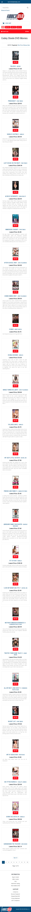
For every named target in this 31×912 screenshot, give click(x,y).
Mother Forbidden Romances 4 (15, 623)
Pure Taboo (20, 101)
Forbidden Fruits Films (15, 624)
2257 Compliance (15, 900)
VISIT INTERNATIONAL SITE (14, 2)
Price (21, 45)
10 (27, 862)
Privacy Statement (15, 898)
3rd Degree (24, 844)
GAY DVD (8, 27)
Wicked (19, 66)
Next (15, 857)
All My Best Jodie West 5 (12, 688)
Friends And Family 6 (11, 491)
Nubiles (22, 134)
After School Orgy (10, 263)
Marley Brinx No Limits (11, 390)
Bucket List (12, 721)
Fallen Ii (13, 66)
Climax (11, 329)
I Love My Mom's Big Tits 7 (12, 588)
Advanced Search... (5, 10)
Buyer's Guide (15, 877)
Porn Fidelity (22, 196)
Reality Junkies (22, 782)
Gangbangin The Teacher (12, 844)
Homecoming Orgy (10, 296)
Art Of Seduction (12, 754)
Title (19, 45)
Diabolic (22, 817)
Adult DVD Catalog (15, 883)
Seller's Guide (15, 879)
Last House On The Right (12, 163)
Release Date (27, 45)
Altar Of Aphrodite (11, 196)
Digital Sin (23, 458)
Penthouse (22, 754)
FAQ (16, 881)
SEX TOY (13, 27)
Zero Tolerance (22, 263)
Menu (27, 31)
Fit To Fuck (13, 561)
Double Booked (13, 355)
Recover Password (15, 894)
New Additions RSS (15, 885)
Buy (15, 62)
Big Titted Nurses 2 (11, 782)
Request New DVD (15, 896)
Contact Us (15, 892)
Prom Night (12, 101)
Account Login (4, 31)
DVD (3, 27)
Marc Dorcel (18, 329)
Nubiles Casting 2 (13, 134)
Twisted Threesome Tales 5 (13, 653)
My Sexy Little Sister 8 (12, 458)
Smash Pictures (22, 491)
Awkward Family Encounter (13, 524)
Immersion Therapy (12, 229)
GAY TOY (19, 27)
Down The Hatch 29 (12, 817)
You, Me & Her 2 (13, 424)
